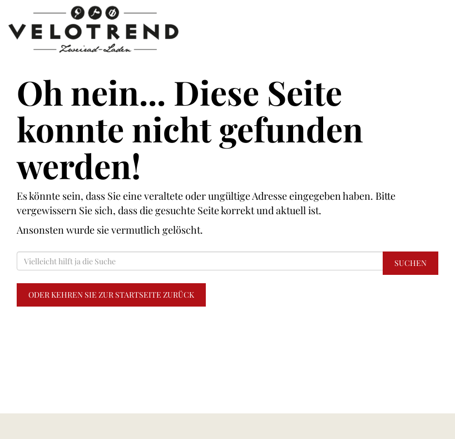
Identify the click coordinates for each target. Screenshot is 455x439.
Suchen (410, 263)
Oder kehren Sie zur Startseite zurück (111, 294)
